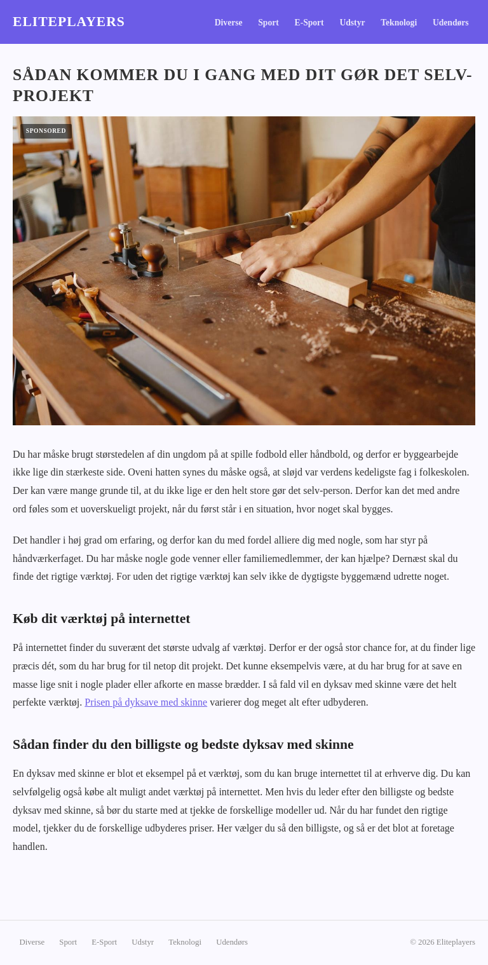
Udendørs (451, 22)
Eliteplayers (69, 21)
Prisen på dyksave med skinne (146, 702)
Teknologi (399, 22)
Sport (268, 22)
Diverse (229, 22)
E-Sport (309, 22)
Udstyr (352, 22)
